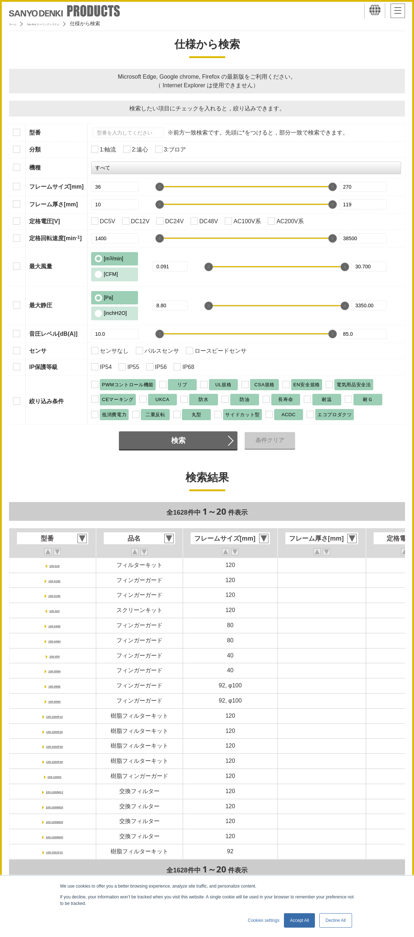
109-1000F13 (54, 716)
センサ (37, 351)
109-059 (54, 655)
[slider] (159, 186)
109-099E (54, 685)
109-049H (54, 640)
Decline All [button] (335, 920)
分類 (35, 149)
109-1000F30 (54, 746)
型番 (35, 132)
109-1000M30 (54, 821)
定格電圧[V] (44, 221)
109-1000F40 (54, 761)
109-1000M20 (54, 806)
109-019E (54, 580)
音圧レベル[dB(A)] (53, 334)
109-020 (54, 610)
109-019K (54, 595)
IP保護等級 (43, 367)
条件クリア (269, 440)
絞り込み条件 (46, 401)
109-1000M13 (54, 791)
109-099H (54, 701)
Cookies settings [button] (264, 920)
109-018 (54, 565)
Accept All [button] (299, 920)
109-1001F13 (54, 851)
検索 (178, 440)
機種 (35, 167)
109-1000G (54, 776)
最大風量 (40, 266)
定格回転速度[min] (55, 238)
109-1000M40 (54, 836)
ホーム (16, 23)
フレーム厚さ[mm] (53, 204)
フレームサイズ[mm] (56, 187)
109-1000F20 (54, 731)
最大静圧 (40, 305)
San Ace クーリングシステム (67, 23)
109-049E (54, 625)
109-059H (54, 670)
